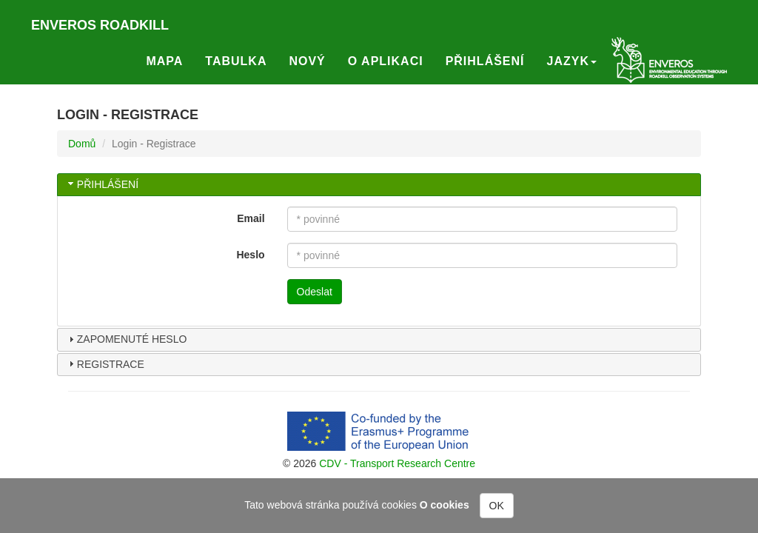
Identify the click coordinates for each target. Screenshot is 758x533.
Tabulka (235, 61)
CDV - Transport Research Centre (397, 463)
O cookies (444, 505)
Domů (81, 144)
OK (496, 506)
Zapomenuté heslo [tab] (126, 339)
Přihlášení (485, 61)
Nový (307, 61)
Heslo (250, 255)
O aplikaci (385, 61)
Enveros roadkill (100, 25)
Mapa (164, 61)
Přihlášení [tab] (101, 184)
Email (250, 218)
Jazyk (572, 61)
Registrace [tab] (104, 363)
